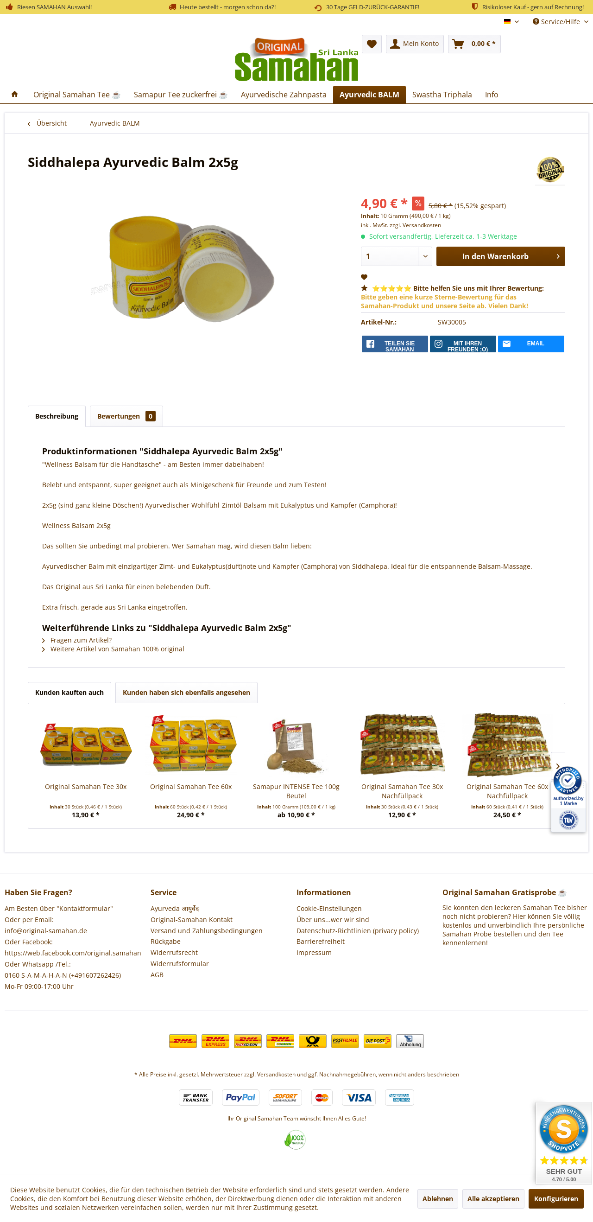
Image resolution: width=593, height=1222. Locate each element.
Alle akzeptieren (493, 1198)
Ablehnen (438, 1198)
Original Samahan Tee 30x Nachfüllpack (402, 791)
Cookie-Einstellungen (329, 908)
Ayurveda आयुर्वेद (175, 908)
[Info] (492, 94)
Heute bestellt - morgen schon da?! (222, 6)
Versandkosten (276, 1074)
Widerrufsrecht (174, 952)
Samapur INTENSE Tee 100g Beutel (296, 791)
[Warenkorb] (474, 44)
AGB (157, 974)
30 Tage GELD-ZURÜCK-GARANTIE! (366, 7)
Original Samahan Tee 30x (85, 786)
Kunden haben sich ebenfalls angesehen (186, 692)
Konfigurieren (556, 1198)
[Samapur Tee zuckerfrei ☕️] (180, 94)
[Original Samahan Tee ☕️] (77, 94)
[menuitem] (415, 44)
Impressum (314, 952)
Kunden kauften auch (69, 692)
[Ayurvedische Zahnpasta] (283, 94)
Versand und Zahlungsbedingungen (207, 930)
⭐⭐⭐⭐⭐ (452, 297)
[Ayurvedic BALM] (369, 94)
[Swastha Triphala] (442, 94)
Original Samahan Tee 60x (191, 786)
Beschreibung (56, 416)
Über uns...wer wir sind (332, 919)
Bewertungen (126, 416)
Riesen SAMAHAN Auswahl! (48, 6)
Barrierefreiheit (320, 941)
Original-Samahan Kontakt (192, 919)
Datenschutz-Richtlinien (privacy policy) (357, 930)
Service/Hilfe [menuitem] (557, 21)
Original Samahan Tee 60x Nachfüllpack (507, 791)
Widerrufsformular (180, 963)
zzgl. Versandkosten (415, 225)
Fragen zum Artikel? (77, 640)
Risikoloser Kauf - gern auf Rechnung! (527, 6)
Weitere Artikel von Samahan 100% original (113, 648)
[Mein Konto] (415, 44)
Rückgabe (166, 941)
